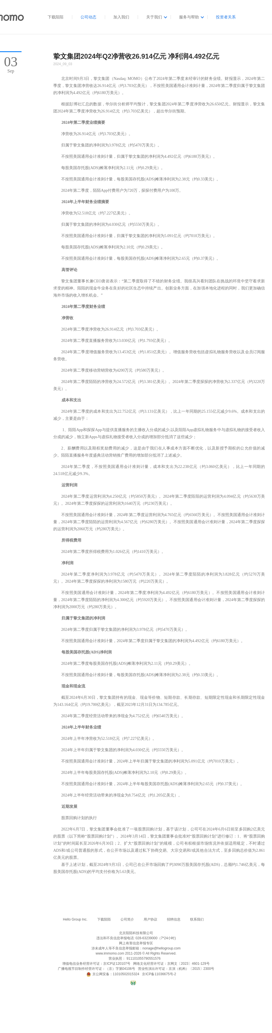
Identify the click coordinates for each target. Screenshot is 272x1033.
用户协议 (150, 919)
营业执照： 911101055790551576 (134, 958)
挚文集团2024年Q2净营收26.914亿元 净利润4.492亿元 (136, 56)
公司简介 (127, 919)
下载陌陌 (55, 17)
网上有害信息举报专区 (136, 943)
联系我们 (197, 919)
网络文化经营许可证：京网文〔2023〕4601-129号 (171, 964)
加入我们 (121, 17)
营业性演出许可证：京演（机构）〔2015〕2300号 (176, 969)
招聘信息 (173, 919)
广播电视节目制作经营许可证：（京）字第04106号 (96, 969)
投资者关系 (226, 17)
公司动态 (88, 17)
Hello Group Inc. (75, 919)
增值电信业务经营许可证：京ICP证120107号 (96, 964)
